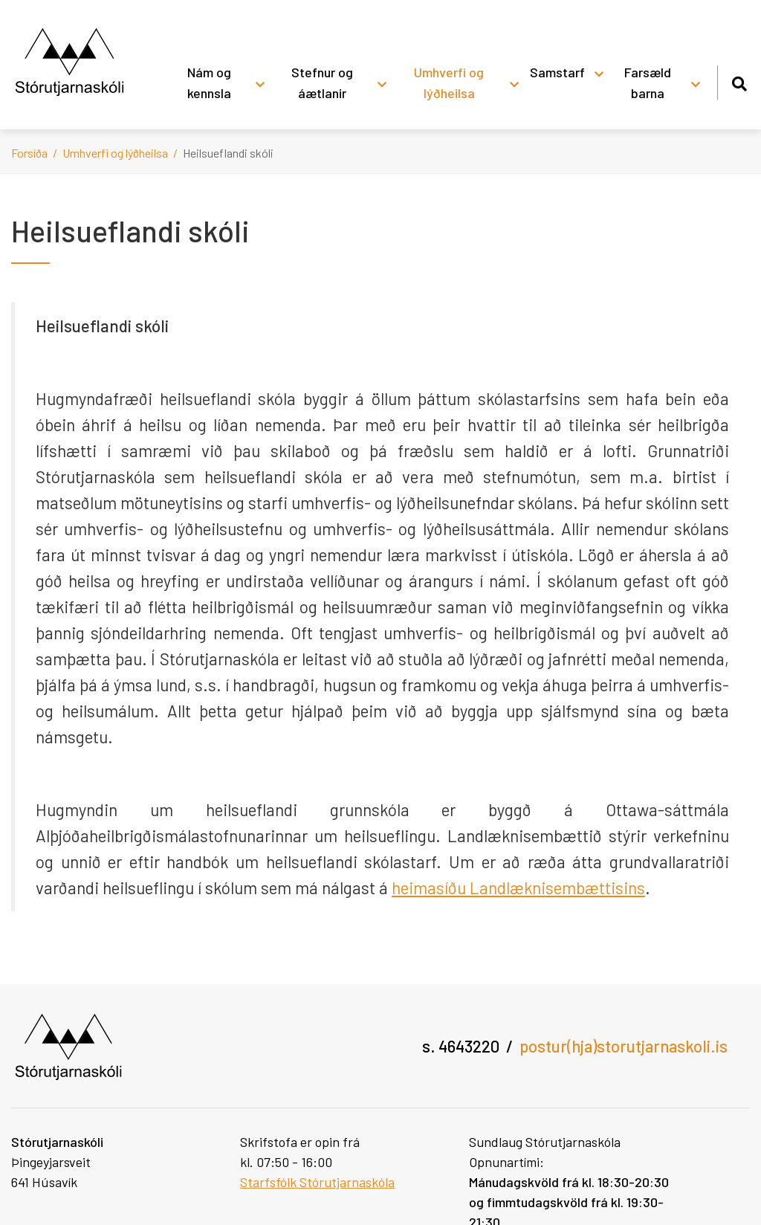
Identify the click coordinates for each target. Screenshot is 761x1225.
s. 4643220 (460, 1046)
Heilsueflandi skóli (228, 153)
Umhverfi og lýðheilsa (115, 153)
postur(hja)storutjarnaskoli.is (623, 1046)
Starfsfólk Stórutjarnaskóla (317, 1182)
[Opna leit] (739, 81)
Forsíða (29, 153)
